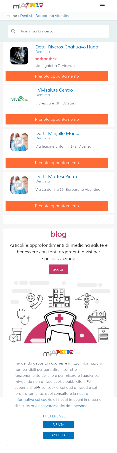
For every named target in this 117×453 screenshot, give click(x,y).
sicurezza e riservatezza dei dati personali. (54, 406)
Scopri (58, 269)
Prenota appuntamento (57, 76)
